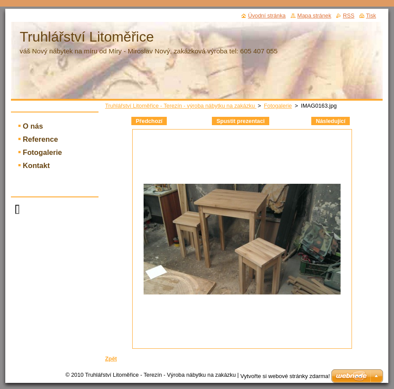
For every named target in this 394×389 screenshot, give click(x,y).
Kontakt (36, 165)
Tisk (371, 15)
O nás (33, 126)
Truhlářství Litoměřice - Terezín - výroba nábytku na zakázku (181, 105)
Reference (40, 139)
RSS (348, 15)
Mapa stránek (314, 15)
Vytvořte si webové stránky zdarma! (285, 376)
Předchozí (149, 121)
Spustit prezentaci (240, 121)
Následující (330, 121)
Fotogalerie (278, 105)
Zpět (111, 358)
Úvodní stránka (266, 15)
